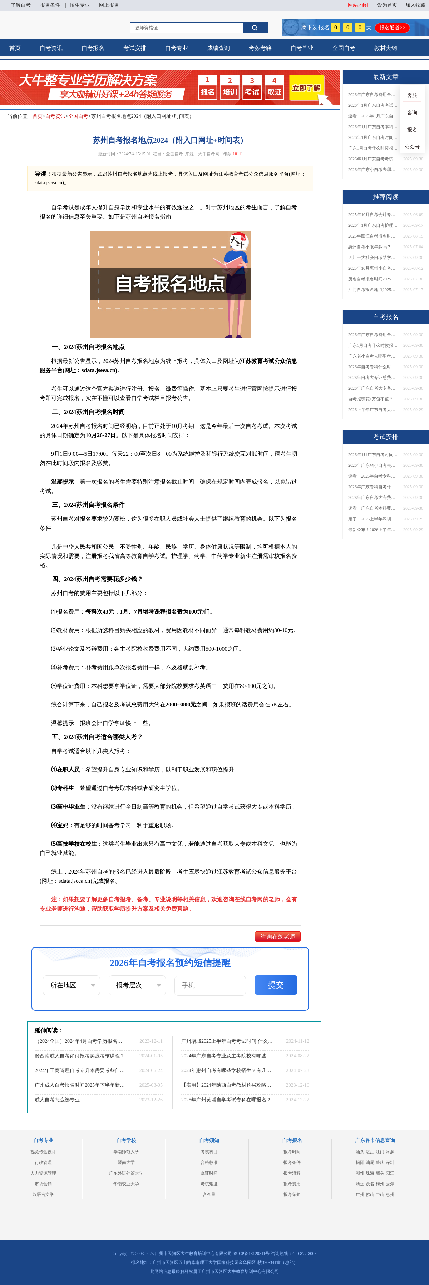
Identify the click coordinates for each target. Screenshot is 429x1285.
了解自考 (21, 5)
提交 (276, 984)
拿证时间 (209, 1173)
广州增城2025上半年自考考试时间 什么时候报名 (227, 1041)
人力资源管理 (43, 1173)
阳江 (390, 1173)
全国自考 (343, 48)
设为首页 (387, 5)
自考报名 (93, 48)
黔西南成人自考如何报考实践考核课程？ (80, 1056)
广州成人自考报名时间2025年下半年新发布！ (80, 1085)
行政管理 (43, 1162)
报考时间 (292, 1151)
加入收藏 (415, 5)
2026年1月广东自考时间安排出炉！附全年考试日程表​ (373, 137)
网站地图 (358, 5)
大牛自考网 (209, 153)
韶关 (380, 1173)
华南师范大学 (126, 1151)
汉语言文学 (43, 1194)
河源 (390, 1151)
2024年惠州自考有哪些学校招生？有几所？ (227, 1070)
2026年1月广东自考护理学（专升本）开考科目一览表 (373, 225)
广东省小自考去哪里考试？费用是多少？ (373, 356)
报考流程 (292, 1173)
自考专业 (176, 48)
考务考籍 (260, 48)
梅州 (380, 1183)
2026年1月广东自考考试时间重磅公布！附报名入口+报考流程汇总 (373, 158)
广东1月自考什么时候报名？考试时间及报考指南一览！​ (373, 148)
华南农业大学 (126, 1183)
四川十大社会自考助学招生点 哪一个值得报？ (373, 257)
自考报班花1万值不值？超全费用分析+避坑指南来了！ (373, 398)
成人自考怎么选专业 (57, 1099)
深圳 (390, 1162)
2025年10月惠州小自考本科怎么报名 (373, 268)
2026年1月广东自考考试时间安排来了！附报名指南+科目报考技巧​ (373, 105)
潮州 (360, 1173)
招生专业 (80, 5)
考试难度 (209, 1183)
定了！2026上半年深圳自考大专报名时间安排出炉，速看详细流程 (373, 518)
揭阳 (360, 1162)
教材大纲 (385, 48)
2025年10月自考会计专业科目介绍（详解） (373, 214)
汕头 (360, 1151)
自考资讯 (51, 48)
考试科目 (209, 1151)
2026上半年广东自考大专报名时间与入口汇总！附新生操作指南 (373, 409)
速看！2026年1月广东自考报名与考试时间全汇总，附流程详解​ (373, 116)
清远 (360, 1183)
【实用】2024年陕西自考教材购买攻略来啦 (227, 1085)
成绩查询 (218, 48)
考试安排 (134, 48)
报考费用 (292, 1183)
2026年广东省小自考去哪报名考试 (373, 465)
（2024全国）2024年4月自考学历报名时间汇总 (80, 1041)
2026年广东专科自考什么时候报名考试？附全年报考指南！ (373, 486)
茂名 (370, 1183)
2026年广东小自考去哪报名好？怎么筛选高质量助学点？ (373, 169)
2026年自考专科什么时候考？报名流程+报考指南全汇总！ (373, 366)
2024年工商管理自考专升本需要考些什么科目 (80, 1070)
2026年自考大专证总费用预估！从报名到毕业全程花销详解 (373, 377)
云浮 (390, 1183)
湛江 (370, 1151)
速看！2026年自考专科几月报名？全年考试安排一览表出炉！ (373, 476)
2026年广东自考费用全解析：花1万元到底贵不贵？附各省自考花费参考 (373, 94)
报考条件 (292, 1162)
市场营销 (43, 1183)
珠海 (370, 1173)
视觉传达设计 (43, 1151)
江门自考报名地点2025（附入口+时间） (373, 289)
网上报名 (109, 5)
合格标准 (209, 1162)
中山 (380, 1194)
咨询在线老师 (278, 937)
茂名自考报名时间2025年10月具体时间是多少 (373, 278)
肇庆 (380, 1162)
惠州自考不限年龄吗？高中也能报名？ (373, 246)
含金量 (209, 1194)
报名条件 (50, 5)
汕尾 (370, 1162)
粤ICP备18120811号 (251, 1253)
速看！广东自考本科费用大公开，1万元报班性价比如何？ (373, 508)
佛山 (370, 1194)
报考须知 (292, 1194)
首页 (15, 48)
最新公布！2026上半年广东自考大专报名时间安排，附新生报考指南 (373, 529)
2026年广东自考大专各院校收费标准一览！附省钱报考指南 (373, 388)
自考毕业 (302, 48)
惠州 (390, 1194)
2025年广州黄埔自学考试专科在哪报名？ (226, 1099)
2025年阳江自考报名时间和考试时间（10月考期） (373, 236)
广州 (360, 1194)
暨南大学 (126, 1162)
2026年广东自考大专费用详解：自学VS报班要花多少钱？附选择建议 (373, 497)
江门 (380, 1151)
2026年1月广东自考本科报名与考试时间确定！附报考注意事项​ (373, 126)
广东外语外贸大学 (126, 1173)
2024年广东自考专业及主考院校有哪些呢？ (227, 1056)
